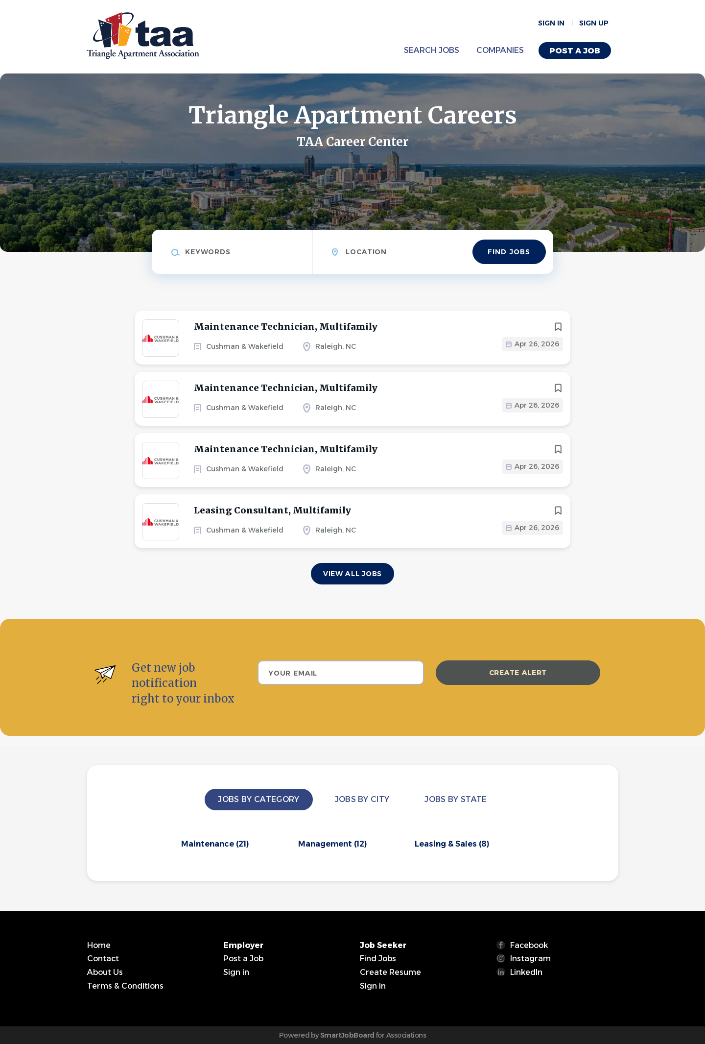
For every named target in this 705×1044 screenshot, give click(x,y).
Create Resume (390, 972)
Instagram (530, 958)
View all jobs (352, 573)
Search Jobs (431, 50)
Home (99, 945)
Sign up (594, 23)
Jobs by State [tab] (455, 799)
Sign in (551, 23)
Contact (103, 958)
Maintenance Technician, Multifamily (285, 326)
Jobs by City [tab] (362, 799)
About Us (105, 972)
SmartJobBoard (347, 1035)
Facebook (529, 945)
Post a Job (574, 50)
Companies (500, 50)
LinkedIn (526, 972)
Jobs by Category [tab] (258, 799)
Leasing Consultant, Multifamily (272, 510)
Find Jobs (509, 251)
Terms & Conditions (125, 986)
